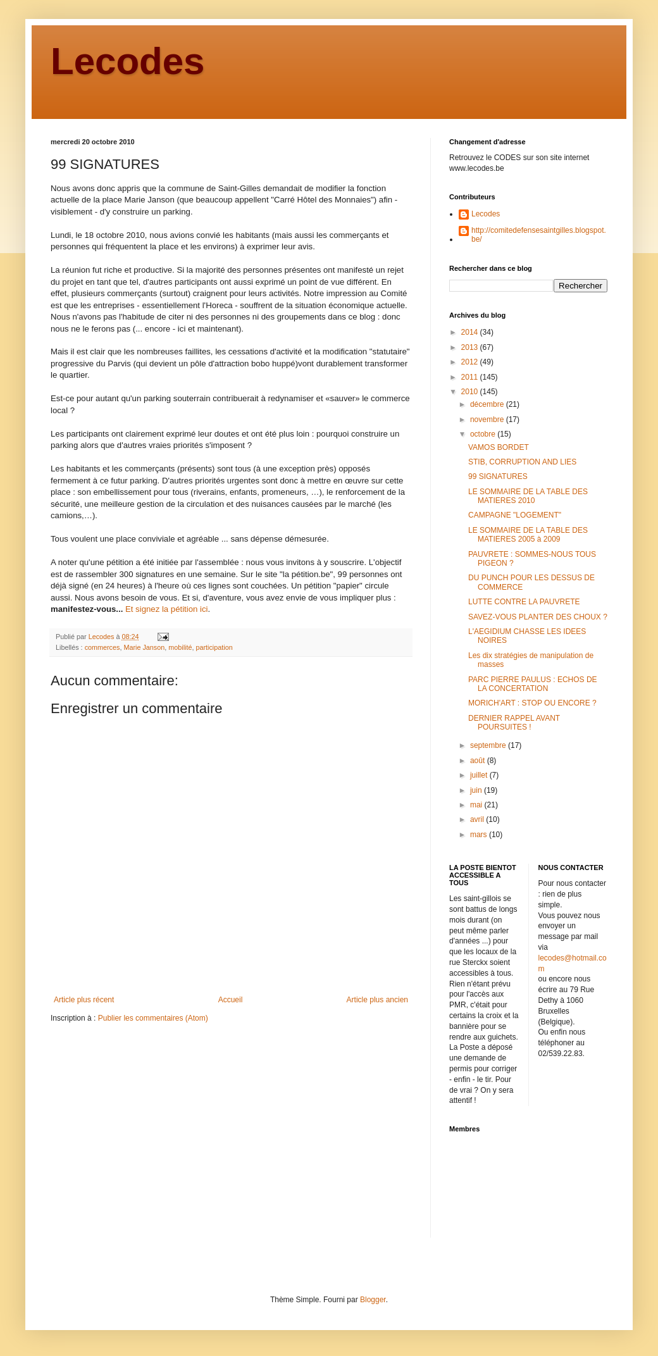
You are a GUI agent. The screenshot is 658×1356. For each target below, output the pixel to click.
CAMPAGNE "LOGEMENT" (514, 515)
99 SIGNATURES (498, 476)
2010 (470, 391)
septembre (489, 745)
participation (214, 647)
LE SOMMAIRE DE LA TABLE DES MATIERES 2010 (528, 496)
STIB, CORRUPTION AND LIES (522, 461)
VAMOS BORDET (498, 447)
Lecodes (127, 61)
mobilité (180, 647)
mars (479, 834)
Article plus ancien (377, 999)
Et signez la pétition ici (166, 609)
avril (478, 819)
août (478, 760)
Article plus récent (84, 999)
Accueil (230, 999)
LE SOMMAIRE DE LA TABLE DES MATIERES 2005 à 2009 (528, 535)
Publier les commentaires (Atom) (153, 1018)
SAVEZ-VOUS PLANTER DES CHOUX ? (537, 617)
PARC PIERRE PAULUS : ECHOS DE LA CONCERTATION (532, 684)
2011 (470, 377)
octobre (483, 434)
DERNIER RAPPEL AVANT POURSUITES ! (514, 722)
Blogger (373, 1299)
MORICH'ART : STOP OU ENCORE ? (532, 703)
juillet (480, 775)
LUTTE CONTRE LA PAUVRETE (524, 601)
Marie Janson (143, 647)
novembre (488, 419)
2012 (470, 362)
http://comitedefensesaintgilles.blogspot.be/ (538, 235)
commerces (102, 647)
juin (477, 790)
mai (477, 804)
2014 (470, 332)
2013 (470, 347)
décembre (488, 404)
